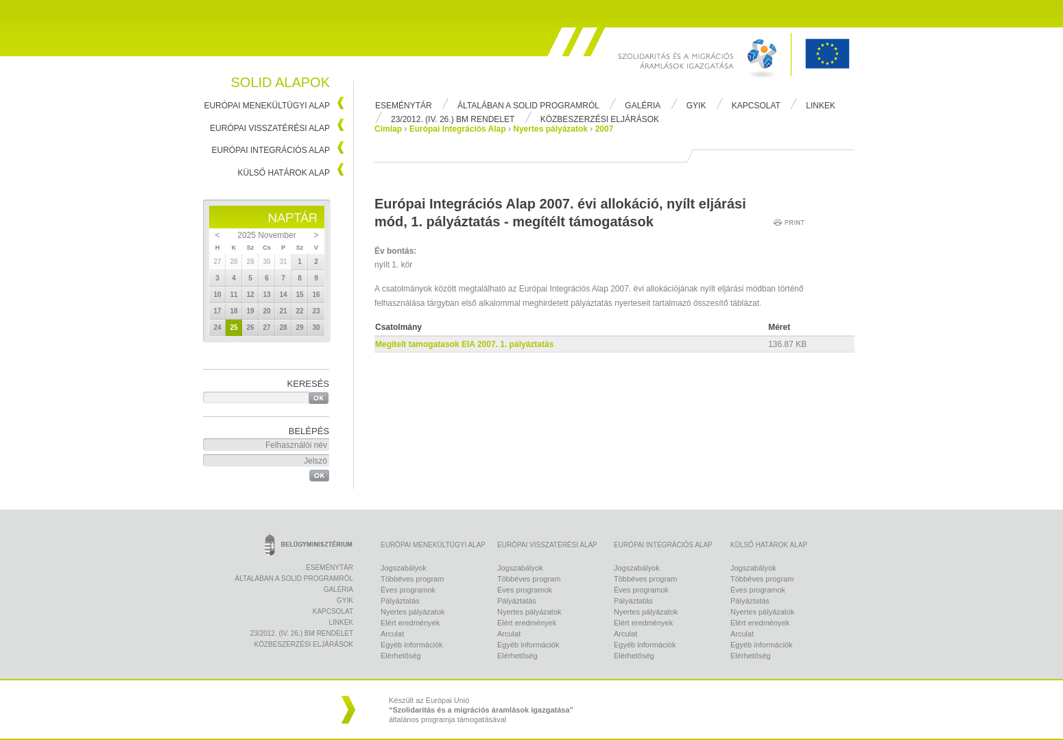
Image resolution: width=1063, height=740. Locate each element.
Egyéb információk (412, 645)
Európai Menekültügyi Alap (267, 105)
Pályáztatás (400, 601)
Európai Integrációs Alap (271, 150)
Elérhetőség (401, 656)
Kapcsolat (756, 105)
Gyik (696, 105)
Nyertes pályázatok (550, 129)
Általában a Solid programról (528, 105)
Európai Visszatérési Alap (270, 128)
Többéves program (412, 579)
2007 (604, 129)
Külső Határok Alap (284, 173)
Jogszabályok (404, 568)
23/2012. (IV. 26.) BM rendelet (452, 119)
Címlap (388, 129)
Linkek (820, 105)
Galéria (642, 105)
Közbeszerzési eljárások (599, 119)
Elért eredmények (410, 623)
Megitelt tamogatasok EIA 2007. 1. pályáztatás (464, 344)
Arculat (392, 634)
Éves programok (408, 590)
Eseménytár (403, 105)
